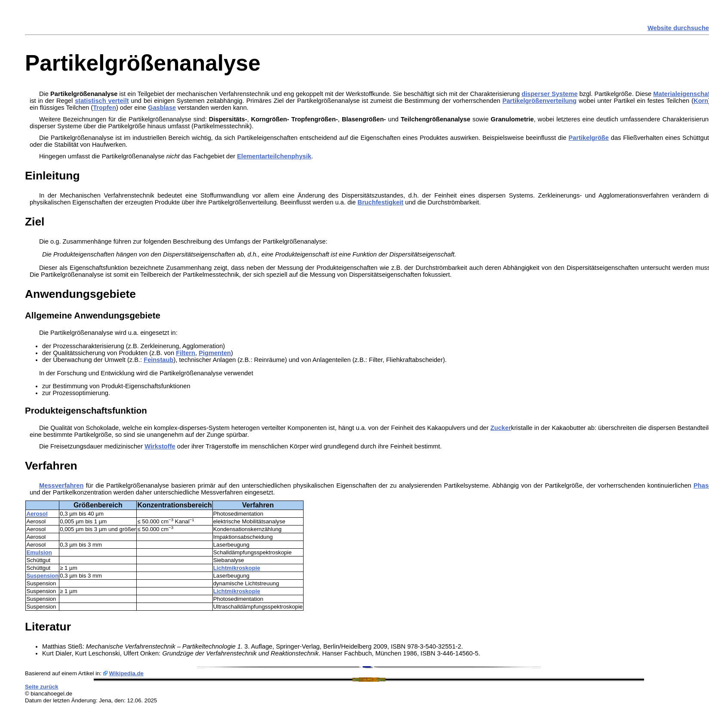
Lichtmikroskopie (236, 568)
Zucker (501, 427)
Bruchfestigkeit (381, 202)
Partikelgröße (588, 137)
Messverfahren (61, 485)
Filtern (185, 352)
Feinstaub (158, 359)
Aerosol (36, 513)
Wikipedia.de (126, 673)
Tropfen (104, 107)
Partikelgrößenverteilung (539, 100)
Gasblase (162, 107)
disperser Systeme (549, 93)
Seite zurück (41, 686)
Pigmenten (215, 352)
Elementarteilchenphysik (274, 156)
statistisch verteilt (102, 100)
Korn (701, 100)
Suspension (42, 575)
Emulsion (39, 552)
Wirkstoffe (159, 446)
